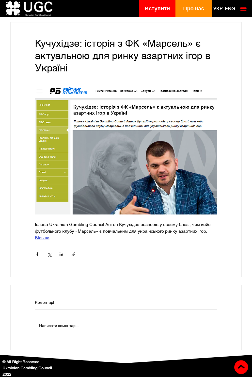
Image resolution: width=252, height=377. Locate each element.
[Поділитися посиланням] (73, 254)
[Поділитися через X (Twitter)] (49, 254)
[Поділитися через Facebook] (37, 254)
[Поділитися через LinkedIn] (61, 254)
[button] (157, 8)
